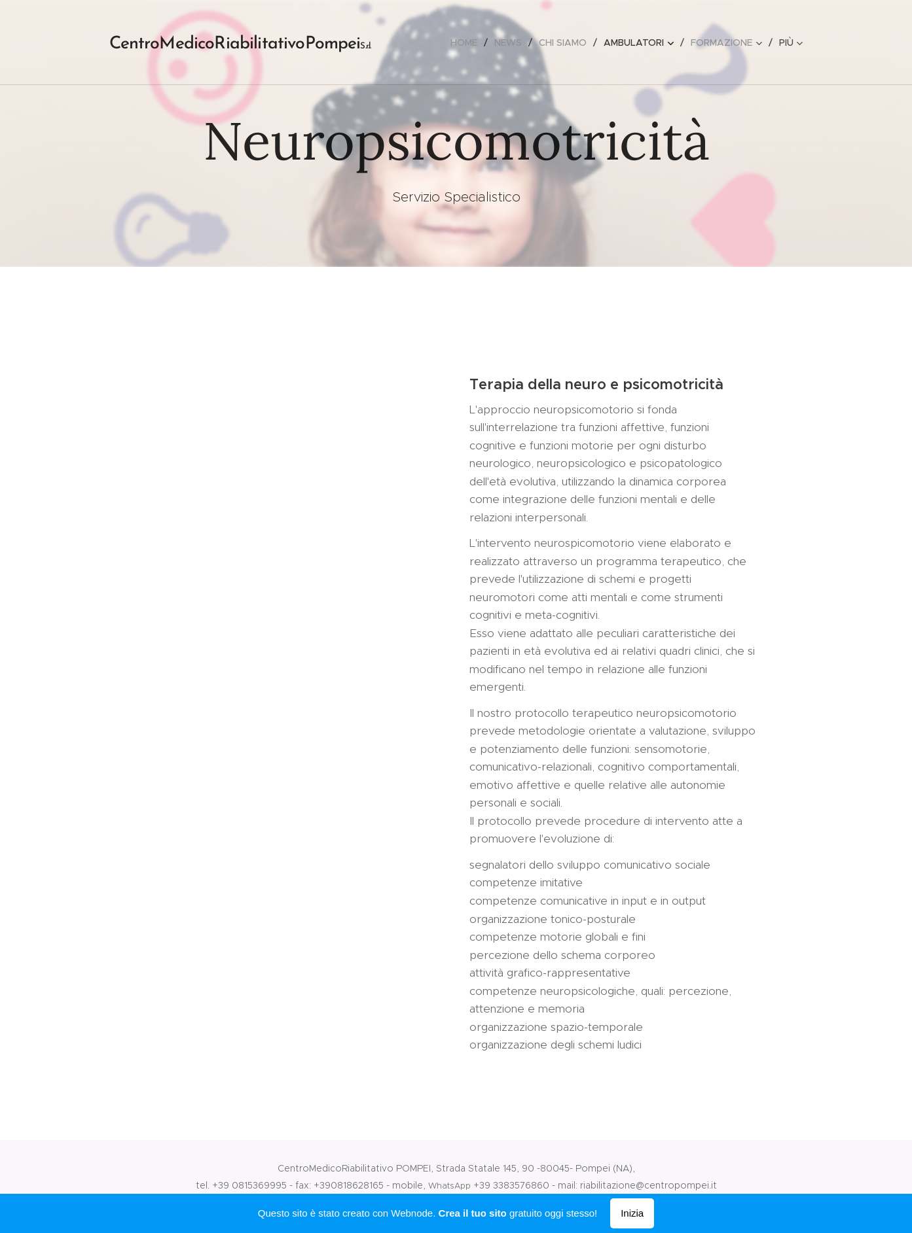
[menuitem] (467, 42)
